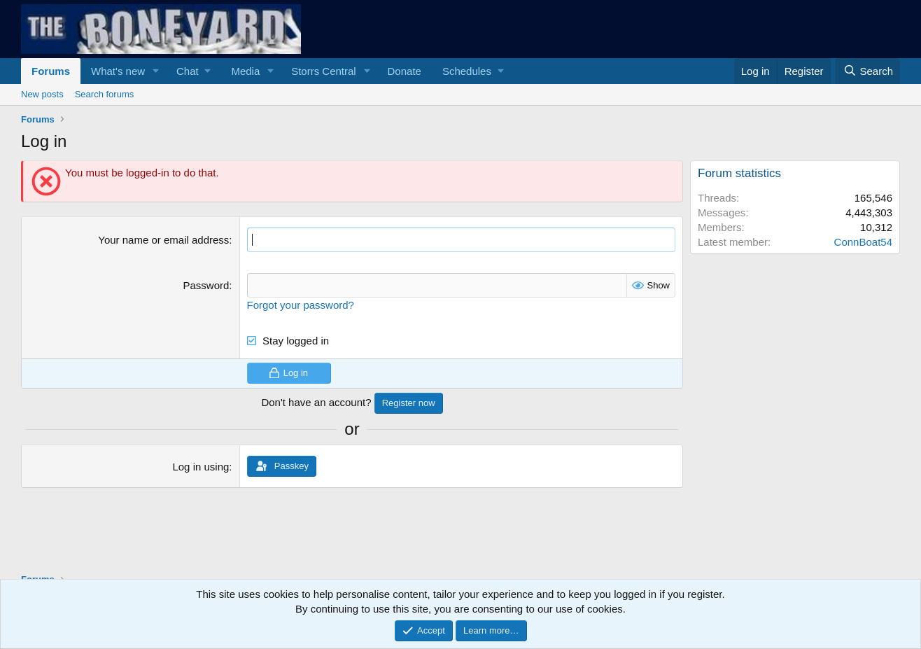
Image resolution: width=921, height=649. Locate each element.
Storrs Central (323, 71)
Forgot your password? (300, 305)
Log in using (200, 467)
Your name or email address (163, 240)
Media (245, 71)
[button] (156, 71)
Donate (404, 71)
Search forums (104, 94)
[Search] (868, 71)
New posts (42, 94)
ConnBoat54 (863, 242)
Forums (50, 71)
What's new (118, 71)
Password (206, 285)
